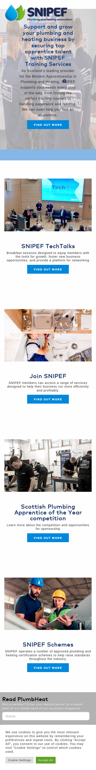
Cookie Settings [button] (19, 760)
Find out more (48, 125)
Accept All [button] (45, 760)
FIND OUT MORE (48, 399)
